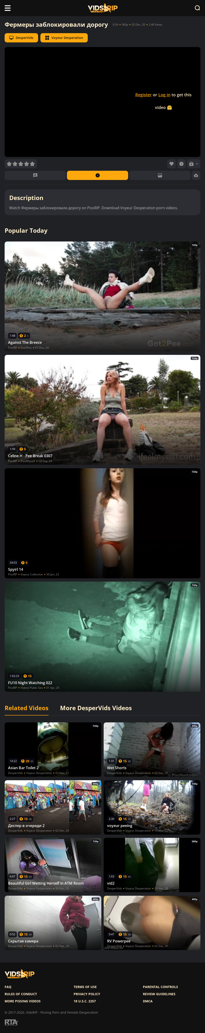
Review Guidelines (159, 994)
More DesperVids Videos (96, 708)
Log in (164, 94)
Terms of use (85, 987)
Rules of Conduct (21, 994)
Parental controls (160, 987)
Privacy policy (87, 994)
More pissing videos (23, 1001)
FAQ (8, 987)
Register (143, 94)
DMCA (148, 1001)
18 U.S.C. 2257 (85, 1001)
